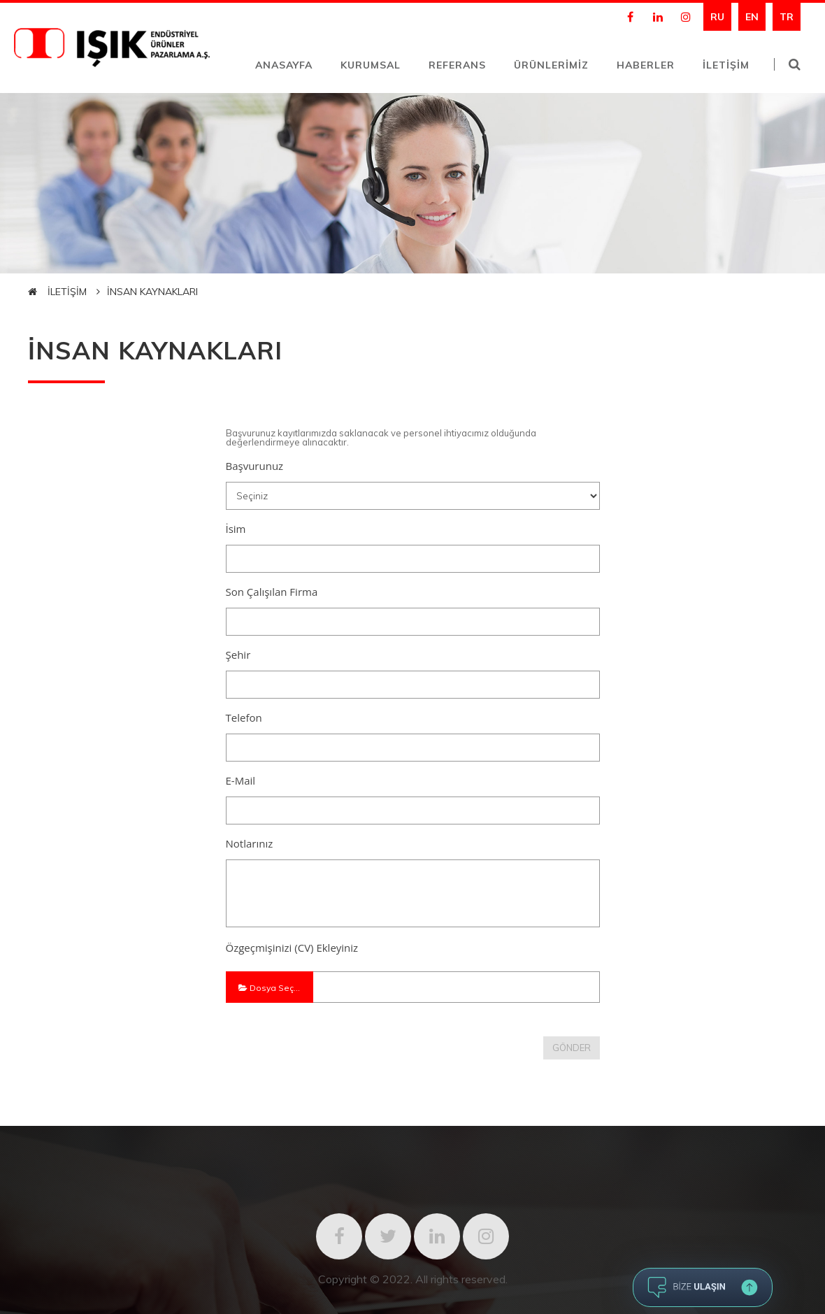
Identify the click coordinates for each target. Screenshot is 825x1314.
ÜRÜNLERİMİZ (551, 65)
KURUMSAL (370, 65)
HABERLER (646, 65)
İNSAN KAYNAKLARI (152, 291)
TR (787, 16)
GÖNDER (571, 1047)
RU (717, 16)
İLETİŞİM (726, 65)
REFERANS (457, 65)
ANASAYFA (284, 65)
